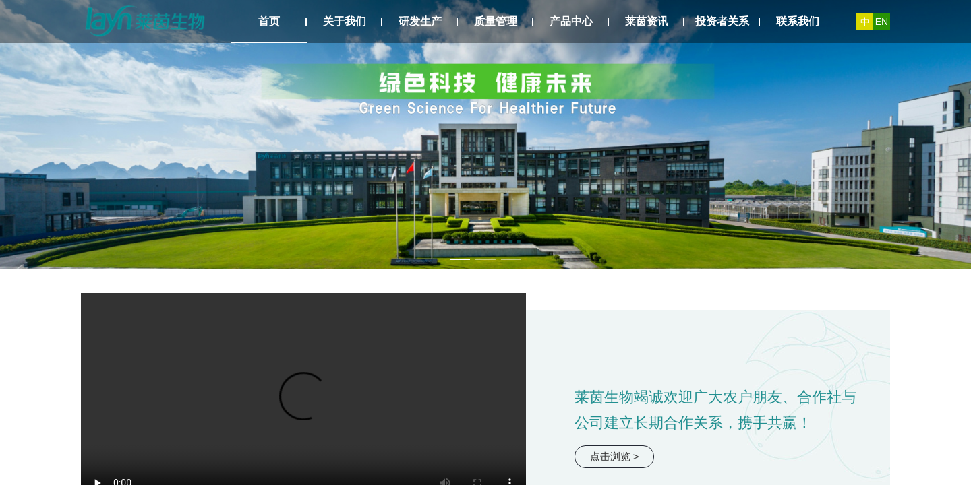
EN (881, 21)
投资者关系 (722, 21)
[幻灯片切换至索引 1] (460, 259)
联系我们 (797, 21)
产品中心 (571, 21)
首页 (269, 21)
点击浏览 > (614, 456)
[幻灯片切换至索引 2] (485, 259)
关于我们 (344, 21)
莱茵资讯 (646, 21)
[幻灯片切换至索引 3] (511, 259)
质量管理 (495, 21)
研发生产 (420, 21)
